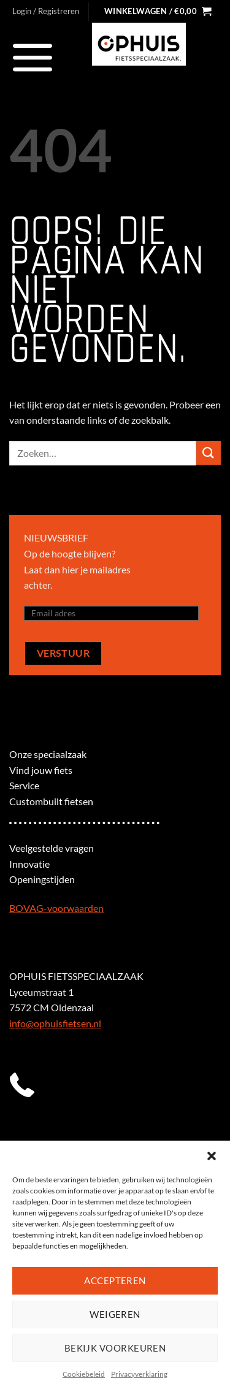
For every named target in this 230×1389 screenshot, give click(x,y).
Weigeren (115, 1314)
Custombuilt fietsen (51, 801)
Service (24, 785)
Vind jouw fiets (40, 770)
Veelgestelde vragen (51, 848)
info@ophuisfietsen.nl (55, 1023)
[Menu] (32, 57)
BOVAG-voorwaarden (56, 908)
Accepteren (115, 1280)
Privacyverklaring (139, 1374)
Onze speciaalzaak (47, 754)
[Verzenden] (208, 453)
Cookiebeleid (84, 1374)
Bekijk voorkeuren (115, 1347)
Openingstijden (42, 879)
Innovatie (29, 864)
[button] (211, 1156)
